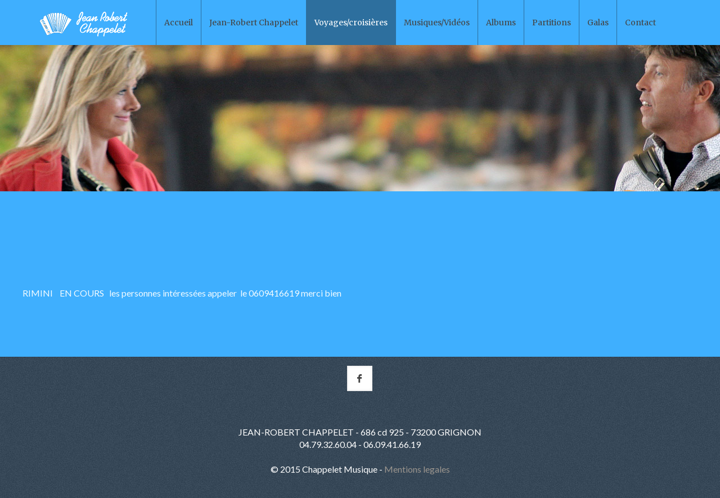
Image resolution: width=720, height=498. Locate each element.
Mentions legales (417, 469)
